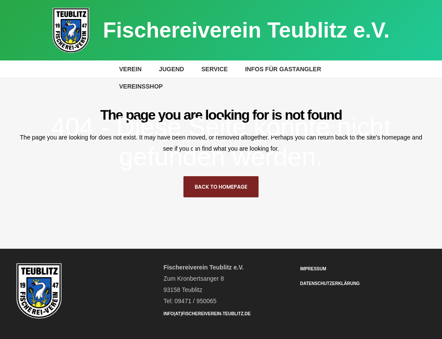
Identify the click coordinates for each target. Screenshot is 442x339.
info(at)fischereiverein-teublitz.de (207, 313)
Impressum (313, 268)
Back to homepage (221, 186)
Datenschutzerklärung (330, 283)
